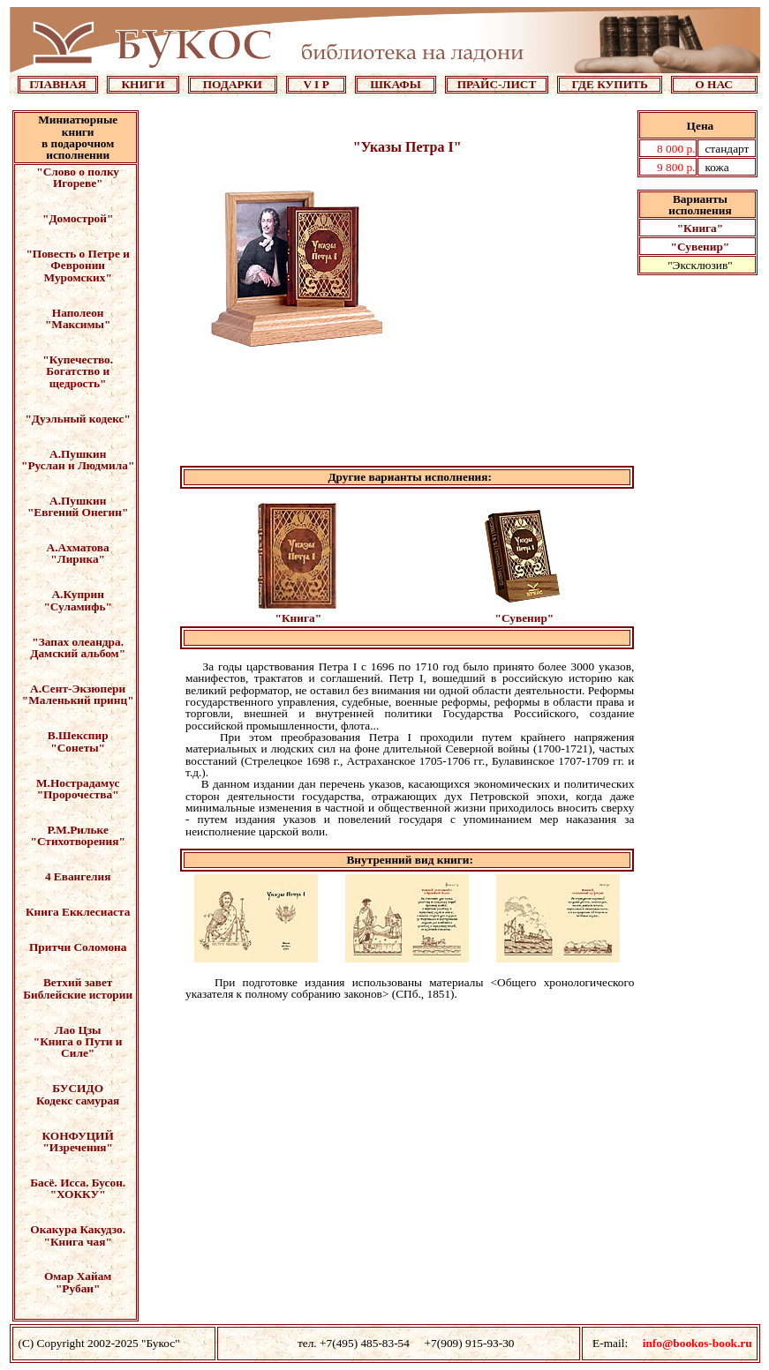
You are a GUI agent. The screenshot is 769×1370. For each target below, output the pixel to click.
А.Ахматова (78, 547)
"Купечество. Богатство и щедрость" (77, 371)
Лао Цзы (78, 1030)
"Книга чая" (78, 1241)
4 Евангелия (78, 876)
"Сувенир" (700, 246)
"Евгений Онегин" (77, 512)
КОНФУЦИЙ (77, 1135)
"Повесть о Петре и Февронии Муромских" (78, 265)
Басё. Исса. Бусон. (77, 1182)
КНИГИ (142, 84)
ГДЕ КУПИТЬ (609, 84)
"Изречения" (77, 1147)
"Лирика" (77, 558)
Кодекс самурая (77, 1100)
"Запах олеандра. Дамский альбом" (77, 647)
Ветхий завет (77, 982)
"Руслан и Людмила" (77, 465)
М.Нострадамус (77, 783)
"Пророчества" (78, 794)
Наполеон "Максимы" (77, 318)
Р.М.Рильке (78, 829)
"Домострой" (77, 218)
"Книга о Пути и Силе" (78, 1047)
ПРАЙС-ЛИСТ (497, 84)
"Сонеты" (77, 747)
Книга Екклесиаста (78, 911)
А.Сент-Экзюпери (77, 688)
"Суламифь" (77, 606)
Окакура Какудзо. (77, 1229)
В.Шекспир (78, 735)
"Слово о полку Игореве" (77, 177)
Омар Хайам (77, 1276)
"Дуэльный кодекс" (77, 418)
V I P (315, 84)
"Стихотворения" (78, 841)
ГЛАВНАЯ (58, 84)
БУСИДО (77, 1088)
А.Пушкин (77, 453)
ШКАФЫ (395, 84)
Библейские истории (77, 994)
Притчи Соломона (77, 947)
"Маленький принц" (78, 700)
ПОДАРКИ (232, 84)
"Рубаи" (78, 1288)
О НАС (714, 84)
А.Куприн (77, 594)
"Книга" (700, 228)
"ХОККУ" (78, 1194)
